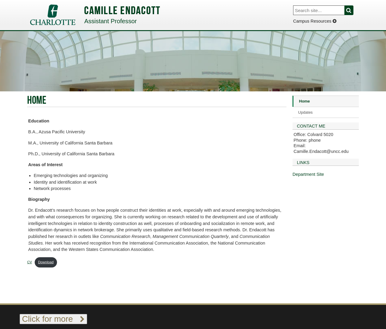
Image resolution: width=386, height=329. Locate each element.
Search (352, 10)
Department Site (308, 174)
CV (29, 262)
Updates (305, 112)
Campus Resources (314, 21)
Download (45, 262)
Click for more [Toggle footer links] (53, 319)
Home (304, 101)
